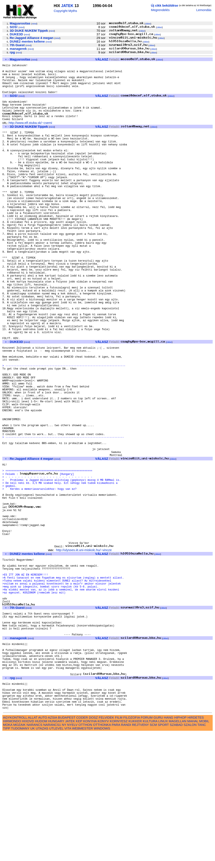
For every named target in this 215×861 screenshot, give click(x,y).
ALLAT (33, 845)
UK (32, 856)
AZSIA (52, 845)
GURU (158, 845)
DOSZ (93, 845)
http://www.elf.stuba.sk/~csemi (30, 134)
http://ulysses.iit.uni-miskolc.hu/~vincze (84, 648)
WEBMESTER (82, 856)
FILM (119, 845)
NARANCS (34, 852)
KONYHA (90, 849)
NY (64, 852)
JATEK (67, 6)
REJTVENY (140, 852)
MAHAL (192, 849)
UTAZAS (42, 856)
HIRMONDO (12, 849)
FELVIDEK (106, 845)
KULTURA (150, 849)
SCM (153, 852)
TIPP (6, 856)
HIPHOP (180, 845)
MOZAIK (19, 852)
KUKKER (135, 849)
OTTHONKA (102, 852)
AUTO (42, 845)
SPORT (163, 852)
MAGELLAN (177, 849)
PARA (116, 852)
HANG (168, 845)
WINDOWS (102, 856)
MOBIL (204, 849)
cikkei (147, 24)
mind (34, 24)
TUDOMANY (20, 856)
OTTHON (85, 852)
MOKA (7, 852)
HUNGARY (56, 849)
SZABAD (176, 852)
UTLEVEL (56, 856)
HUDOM (41, 849)
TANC (201, 852)
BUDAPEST (66, 845)
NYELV (72, 852)
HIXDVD (28, 849)
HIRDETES (196, 845)
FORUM (147, 845)
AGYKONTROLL (15, 845)
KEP (79, 849)
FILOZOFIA (131, 845)
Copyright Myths (65, 11)
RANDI (126, 852)
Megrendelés (160, 10)
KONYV (103, 849)
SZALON (190, 852)
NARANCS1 (52, 852)
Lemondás (203, 10)
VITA (67, 856)
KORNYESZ (119, 849)
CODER (82, 845)
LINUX (163, 849)
